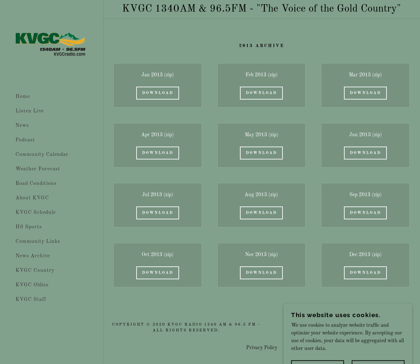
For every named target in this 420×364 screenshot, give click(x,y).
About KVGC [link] (32, 198)
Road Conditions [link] (36, 183)
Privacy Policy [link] (261, 347)
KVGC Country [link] (34, 270)
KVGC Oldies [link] (32, 285)
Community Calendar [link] (42, 154)
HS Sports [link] (28, 227)
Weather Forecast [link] (37, 169)
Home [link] (22, 96)
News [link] (22, 125)
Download (157, 93)
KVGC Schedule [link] (35, 212)
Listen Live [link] (29, 111)
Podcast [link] (25, 140)
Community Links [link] (37, 241)
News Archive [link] (32, 256)
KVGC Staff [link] (30, 299)
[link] (51, 44)
